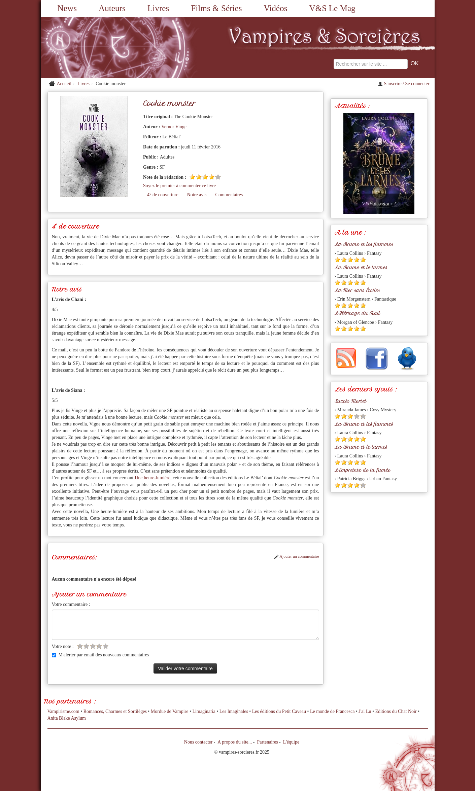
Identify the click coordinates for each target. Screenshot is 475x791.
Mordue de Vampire (170, 711)
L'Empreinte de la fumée (363, 470)
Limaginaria (203, 711)
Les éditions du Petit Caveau (279, 711)
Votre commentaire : (71, 604)
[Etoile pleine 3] (205, 177)
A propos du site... (234, 742)
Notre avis (197, 194)
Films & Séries (216, 8)
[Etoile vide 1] (80, 646)
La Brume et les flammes (364, 244)
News (67, 8)
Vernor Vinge (173, 126)
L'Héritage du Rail (357, 313)
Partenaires (267, 742)
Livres (158, 8)
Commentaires (229, 194)
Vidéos (275, 8)
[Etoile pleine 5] (363, 260)
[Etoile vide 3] (93, 646)
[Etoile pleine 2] (199, 177)
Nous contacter (198, 742)
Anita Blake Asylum (66, 718)
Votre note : (63, 646)
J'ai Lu (365, 711)
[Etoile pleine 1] (192, 177)
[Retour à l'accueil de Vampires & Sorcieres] (103, 47)
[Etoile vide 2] (86, 646)
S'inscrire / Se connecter (404, 83)
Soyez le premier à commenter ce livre (179, 185)
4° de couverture (162, 194)
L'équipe (291, 742)
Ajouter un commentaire (296, 556)
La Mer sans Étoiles (357, 290)
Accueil (64, 83)
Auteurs (112, 8)
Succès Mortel (350, 401)
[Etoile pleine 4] (211, 177)
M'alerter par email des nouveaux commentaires (100, 654)
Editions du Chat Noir (395, 711)
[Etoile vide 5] (218, 177)
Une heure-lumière (152, 477)
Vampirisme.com (63, 711)
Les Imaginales (233, 711)
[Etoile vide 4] (99, 646)
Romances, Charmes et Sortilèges (115, 711)
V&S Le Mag (332, 8)
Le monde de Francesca (332, 711)
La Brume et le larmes (361, 267)
